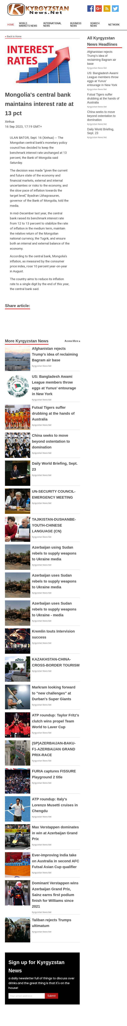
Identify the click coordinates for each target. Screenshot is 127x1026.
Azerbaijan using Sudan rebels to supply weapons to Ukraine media (54, 553)
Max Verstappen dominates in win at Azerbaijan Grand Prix (55, 833)
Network (114, 25)
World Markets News (28, 24)
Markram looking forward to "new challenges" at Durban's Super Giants (53, 693)
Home (10, 25)
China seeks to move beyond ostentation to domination (51, 441)
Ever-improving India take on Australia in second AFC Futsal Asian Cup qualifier (55, 861)
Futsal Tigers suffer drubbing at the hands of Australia (53, 413)
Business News (75, 24)
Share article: (17, 305)
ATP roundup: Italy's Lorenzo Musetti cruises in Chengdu (55, 805)
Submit (51, 995)
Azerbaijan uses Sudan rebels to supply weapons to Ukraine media (54, 581)
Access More (71, 341)
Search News (95, 24)
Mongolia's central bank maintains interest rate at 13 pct (39, 103)
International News (52, 24)
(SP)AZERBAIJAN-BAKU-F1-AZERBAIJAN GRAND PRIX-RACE (54, 749)
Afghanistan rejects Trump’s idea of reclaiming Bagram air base (55, 354)
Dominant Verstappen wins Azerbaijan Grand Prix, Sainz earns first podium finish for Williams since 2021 (55, 894)
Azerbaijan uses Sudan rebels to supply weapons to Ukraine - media (54, 609)
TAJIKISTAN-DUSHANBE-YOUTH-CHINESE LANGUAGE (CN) (54, 525)
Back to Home (13, 36)
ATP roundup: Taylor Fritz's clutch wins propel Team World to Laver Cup (55, 721)
